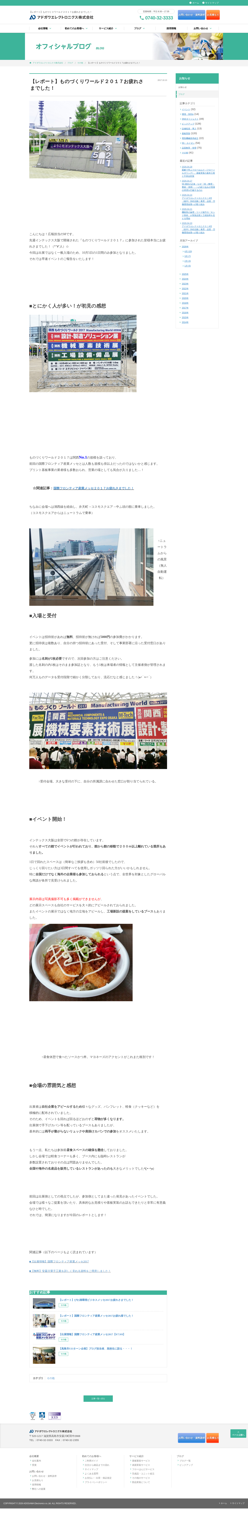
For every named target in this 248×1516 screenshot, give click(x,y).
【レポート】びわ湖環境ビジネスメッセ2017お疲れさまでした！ (96, 1305)
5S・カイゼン (188, 143)
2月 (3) (187, 261)
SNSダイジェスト (190, 119)
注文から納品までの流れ (95, 1472)
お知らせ (182, 87)
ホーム (194, 3)
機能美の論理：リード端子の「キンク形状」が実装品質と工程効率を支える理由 (198, 214)
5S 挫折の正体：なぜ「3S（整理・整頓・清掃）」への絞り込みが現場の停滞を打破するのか (198, 186)
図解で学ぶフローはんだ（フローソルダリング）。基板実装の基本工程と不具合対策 (198, 172)
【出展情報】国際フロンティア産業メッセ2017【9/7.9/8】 (92, 1339)
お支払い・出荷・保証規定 (97, 1485)
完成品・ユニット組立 (141, 1481)
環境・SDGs (188, 114)
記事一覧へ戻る (98, 1404)
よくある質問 (90, 1481)
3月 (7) (187, 256)
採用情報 (171, 28)
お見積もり (204, 14)
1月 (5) (187, 266)
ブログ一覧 (184, 1468)
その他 (80, 63)
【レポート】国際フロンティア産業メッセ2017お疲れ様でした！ (96, 1321)
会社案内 (35, 1468)
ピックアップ (188, 124)
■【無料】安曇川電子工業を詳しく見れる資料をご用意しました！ (75, 1276)
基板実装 (186, 133)
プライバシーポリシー (94, 1489)
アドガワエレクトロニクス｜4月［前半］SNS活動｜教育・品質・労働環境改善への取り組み (198, 228)
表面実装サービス (139, 1472)
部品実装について (139, 1489)
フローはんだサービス (141, 1477)
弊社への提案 (37, 1496)
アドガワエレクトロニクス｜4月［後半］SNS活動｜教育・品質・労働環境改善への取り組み (198, 200)
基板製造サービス (139, 1468)
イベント (186, 109)
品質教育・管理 (189, 148)
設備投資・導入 (189, 129)
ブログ (70, 63)
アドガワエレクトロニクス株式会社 (48, 63)
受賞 (33, 1472)
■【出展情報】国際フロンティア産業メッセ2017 (62, 1267)
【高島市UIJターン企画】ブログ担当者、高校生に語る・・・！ (96, 1354)
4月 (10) (188, 251)
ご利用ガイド (90, 1468)
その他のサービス (139, 1485)
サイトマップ (210, 3)
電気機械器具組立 (190, 138)
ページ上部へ (238, 1439)
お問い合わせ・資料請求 (171, 14)
